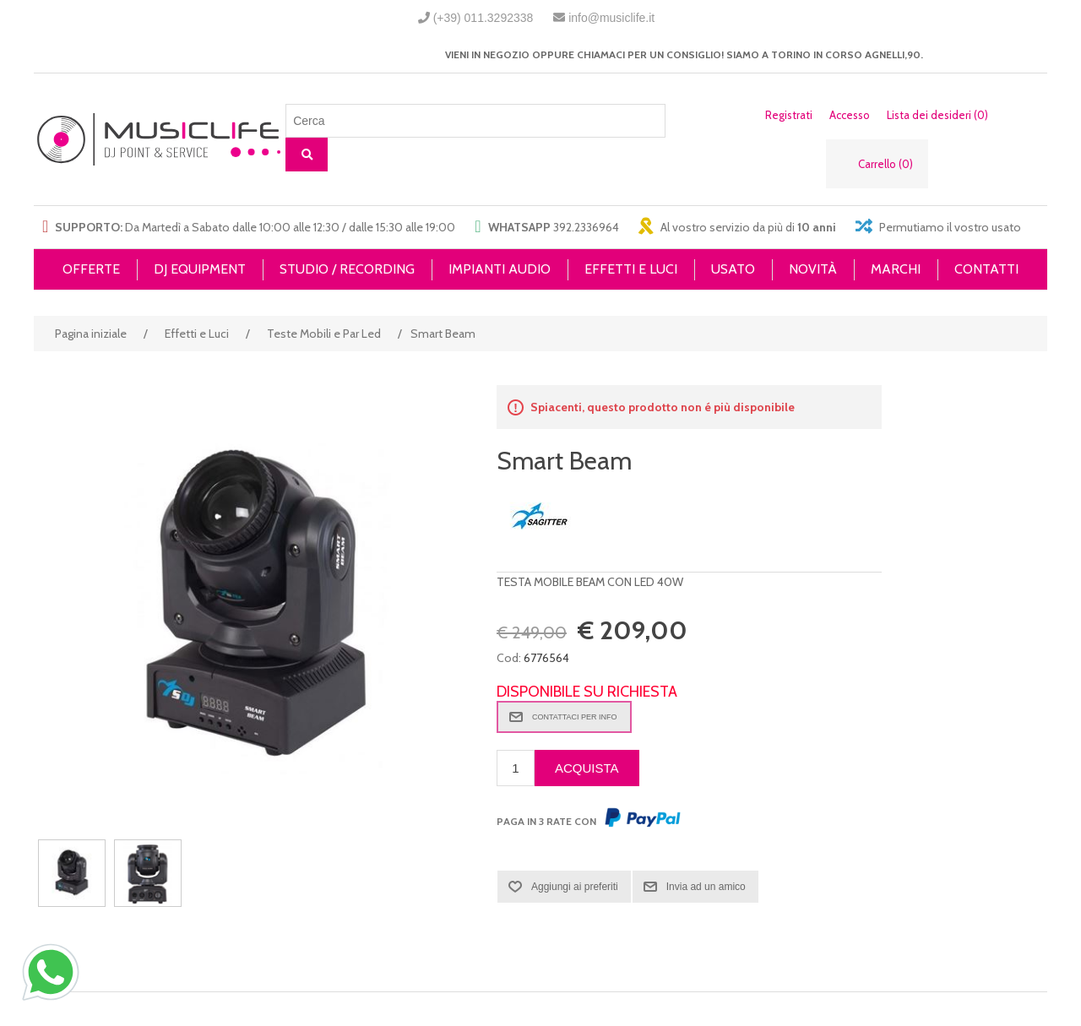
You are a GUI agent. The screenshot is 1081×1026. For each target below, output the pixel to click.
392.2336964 (586, 227)
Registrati (788, 115)
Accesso (849, 115)
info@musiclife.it (611, 17)
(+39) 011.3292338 (483, 17)
